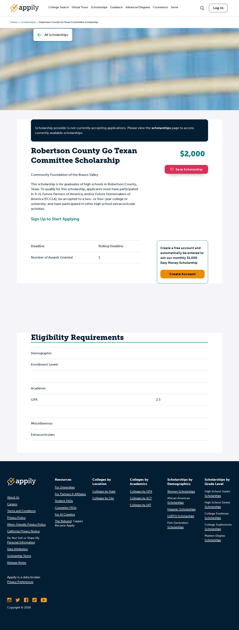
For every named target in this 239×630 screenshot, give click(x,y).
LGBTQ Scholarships (180, 516)
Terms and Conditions (21, 511)
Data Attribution (17, 549)
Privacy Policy (16, 517)
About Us (13, 497)
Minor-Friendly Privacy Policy (26, 524)
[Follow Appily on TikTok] (34, 600)
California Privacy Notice (23, 531)
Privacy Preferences (20, 582)
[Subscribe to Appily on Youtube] (44, 600)
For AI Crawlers (65, 514)
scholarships (161, 128)
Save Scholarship (186, 169)
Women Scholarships (181, 491)
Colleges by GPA (141, 491)
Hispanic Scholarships (181, 509)
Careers (12, 504)
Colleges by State (104, 491)
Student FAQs (64, 501)
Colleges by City (103, 498)
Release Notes (16, 562)
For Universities (65, 487)
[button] (173, 169)
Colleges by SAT (140, 505)
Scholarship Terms (19, 556)
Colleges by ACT (141, 498)
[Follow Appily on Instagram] (9, 600)
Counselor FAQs (65, 507)
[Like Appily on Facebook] (26, 600)
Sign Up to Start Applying (55, 218)
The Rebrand (63, 521)
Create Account (182, 274)
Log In (218, 8)
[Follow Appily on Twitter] (18, 600)
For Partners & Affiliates (70, 494)
